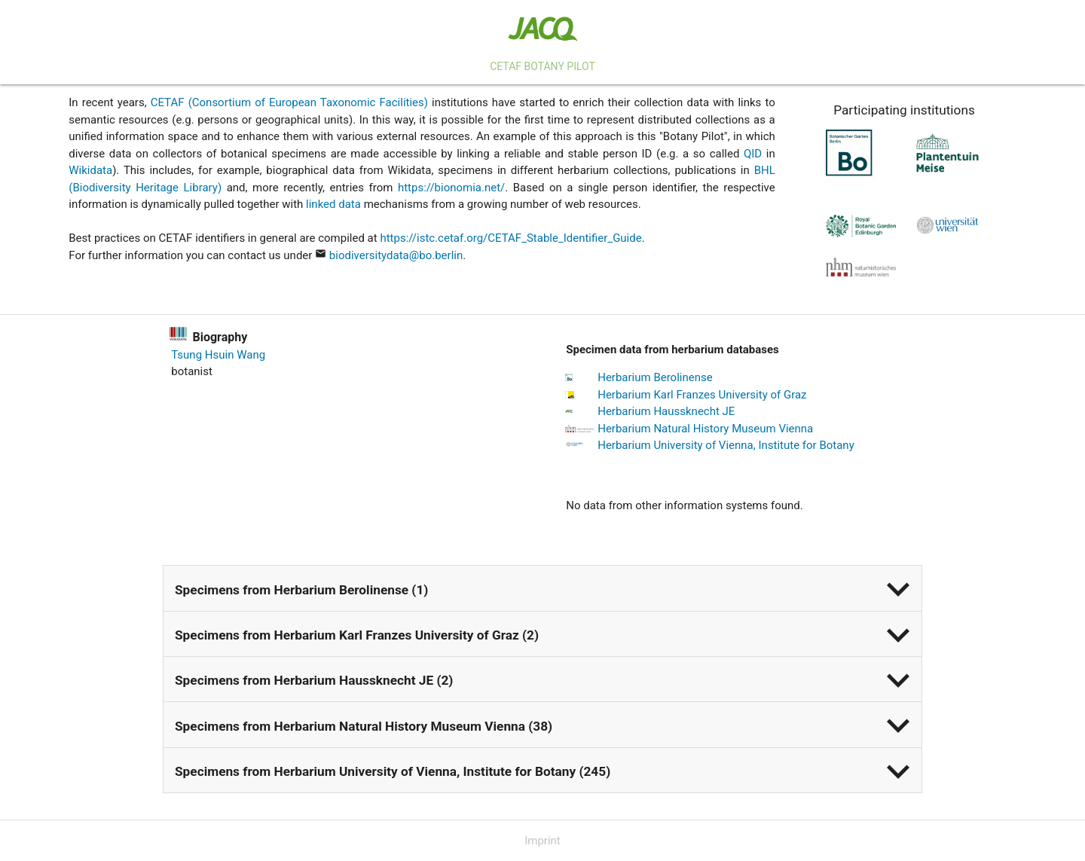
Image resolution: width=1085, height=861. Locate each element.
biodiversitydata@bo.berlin (396, 255)
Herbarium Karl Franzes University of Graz (702, 394)
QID (753, 153)
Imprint (542, 840)
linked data (333, 204)
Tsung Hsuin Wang (218, 355)
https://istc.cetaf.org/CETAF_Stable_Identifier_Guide (510, 238)
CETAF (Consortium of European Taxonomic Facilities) (289, 102)
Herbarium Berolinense (655, 377)
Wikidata (90, 170)
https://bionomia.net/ (451, 187)
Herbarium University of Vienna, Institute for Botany (726, 445)
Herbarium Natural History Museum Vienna (705, 428)
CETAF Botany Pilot (542, 66)
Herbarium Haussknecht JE (666, 411)
